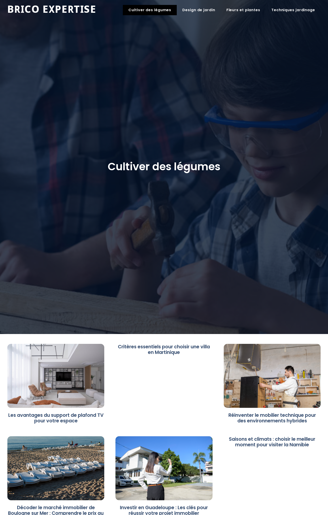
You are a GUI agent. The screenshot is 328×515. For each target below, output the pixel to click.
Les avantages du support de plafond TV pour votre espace (56, 418)
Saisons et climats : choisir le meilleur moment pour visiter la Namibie (272, 442)
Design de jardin (198, 10)
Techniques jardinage (293, 10)
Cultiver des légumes (149, 10)
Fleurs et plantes (243, 10)
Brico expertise (51, 10)
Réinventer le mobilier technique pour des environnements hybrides (272, 418)
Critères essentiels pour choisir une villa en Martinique (164, 349)
